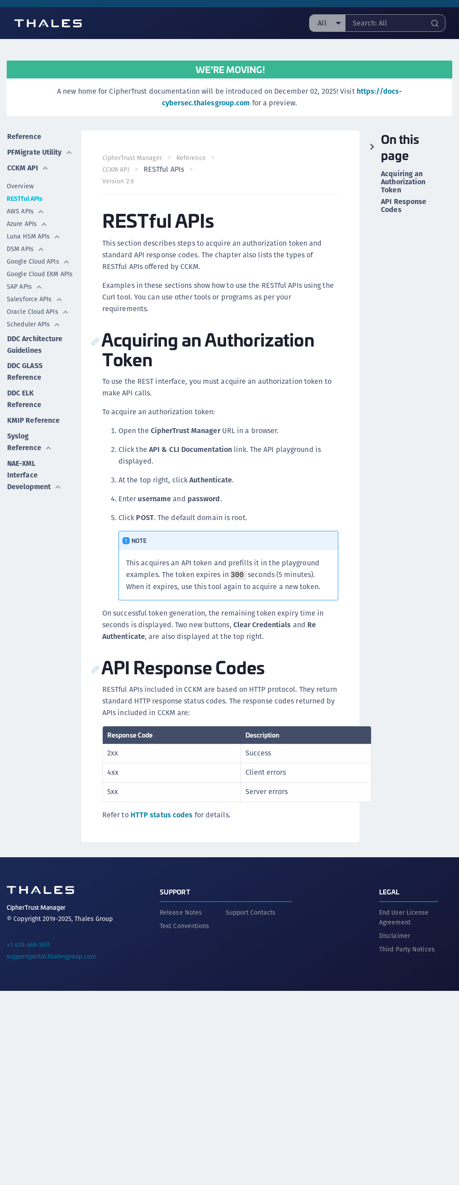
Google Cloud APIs (38, 272)
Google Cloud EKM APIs (40, 284)
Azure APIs (27, 234)
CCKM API (28, 178)
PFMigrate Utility (24, 157)
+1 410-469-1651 (28, 944)
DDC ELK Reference (24, 408)
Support (175, 891)
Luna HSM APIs (34, 247)
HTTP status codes (162, 815)
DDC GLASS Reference (24, 381)
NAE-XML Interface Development (34, 483)
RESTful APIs (25, 209)
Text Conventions (185, 925)
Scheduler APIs (34, 334)
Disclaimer (394, 935)
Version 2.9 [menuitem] (118, 181)
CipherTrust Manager (132, 157)
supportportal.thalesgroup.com (51, 955)
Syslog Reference (29, 450)
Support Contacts (251, 911)
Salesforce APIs (35, 309)
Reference (24, 136)
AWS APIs (25, 221)
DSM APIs (25, 259)
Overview (20, 196)
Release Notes (181, 911)
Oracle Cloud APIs (38, 322)
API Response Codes (403, 206)
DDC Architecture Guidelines (35, 354)
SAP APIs (25, 297)
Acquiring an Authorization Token (403, 182)
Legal (389, 891)
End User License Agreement (404, 916)
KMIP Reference (33, 429)
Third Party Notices (407, 948)
